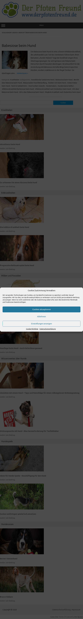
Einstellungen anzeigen (41, 324)
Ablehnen (41, 316)
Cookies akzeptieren (41, 309)
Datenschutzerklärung (48, 329)
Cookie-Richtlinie (32, 329)
